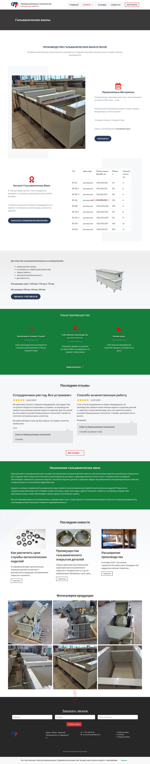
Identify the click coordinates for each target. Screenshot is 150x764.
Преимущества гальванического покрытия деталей (70, 555)
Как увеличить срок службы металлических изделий (29, 557)
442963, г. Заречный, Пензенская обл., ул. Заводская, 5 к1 (57, 735)
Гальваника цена (122, 129)
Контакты (103, 138)
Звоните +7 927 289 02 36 (25, 296)
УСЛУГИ (89, 5)
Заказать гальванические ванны (29, 220)
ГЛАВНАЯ (74, 5)
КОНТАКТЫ (132, 5)
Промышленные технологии (35, 3)
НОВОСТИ (115, 5)
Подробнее (16, 581)
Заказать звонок (74, 724)
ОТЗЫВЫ (102, 5)
